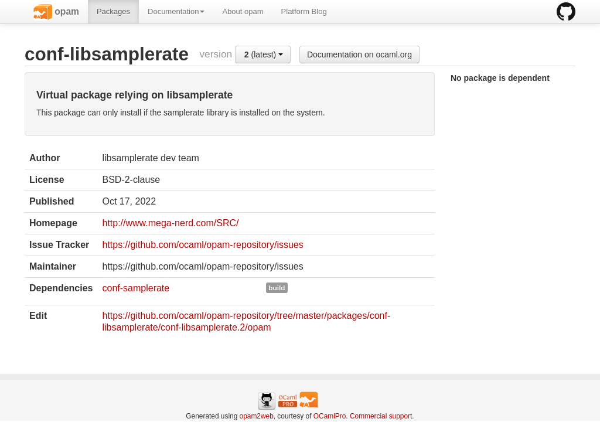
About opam (242, 11)
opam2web (257, 416)
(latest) (263, 54)
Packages (113, 11)
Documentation (176, 11)
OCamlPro (329, 416)
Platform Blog (304, 11)
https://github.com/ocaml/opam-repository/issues (202, 245)
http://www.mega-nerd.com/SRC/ (170, 223)
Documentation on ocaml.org (359, 54)
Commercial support (381, 416)
